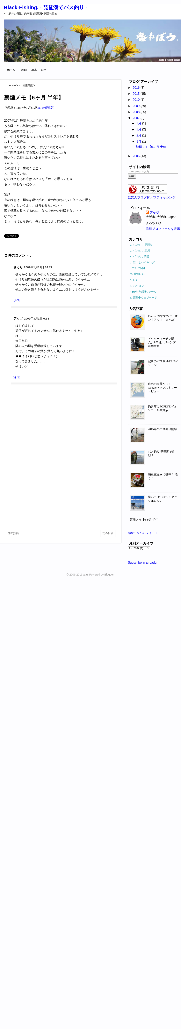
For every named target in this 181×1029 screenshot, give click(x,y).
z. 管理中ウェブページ (143, 297)
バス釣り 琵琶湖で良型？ (161, 453)
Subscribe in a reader (142, 562)
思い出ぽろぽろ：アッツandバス (162, 498)
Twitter (23, 69)
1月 (139, 141)
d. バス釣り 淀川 (140, 250)
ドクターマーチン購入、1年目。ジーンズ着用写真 (162, 342)
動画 (43, 69)
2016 (137, 87)
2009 (137, 106)
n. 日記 (134, 280)
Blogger (108, 574)
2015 (137, 93)
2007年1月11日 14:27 (38, 267)
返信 (16, 300)
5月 (139, 129)
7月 (139, 123)
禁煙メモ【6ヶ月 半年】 (152, 147)
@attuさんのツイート (143, 533)
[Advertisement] (60, 495)
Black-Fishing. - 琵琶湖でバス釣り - (45, 7)
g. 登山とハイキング (142, 262)
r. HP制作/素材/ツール (143, 291)
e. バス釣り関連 (139, 256)
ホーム (11, 69)
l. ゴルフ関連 (138, 268)
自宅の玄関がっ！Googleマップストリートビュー (162, 387)
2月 (139, 135)
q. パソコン (137, 285)
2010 (137, 99)
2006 (137, 156)
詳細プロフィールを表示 (163, 228)
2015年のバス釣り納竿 (162, 429)
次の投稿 (107, 533)
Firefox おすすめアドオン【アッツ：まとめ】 (163, 317)
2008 (137, 112)
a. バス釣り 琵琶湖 (141, 244)
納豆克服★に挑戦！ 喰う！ (163, 476)
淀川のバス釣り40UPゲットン (163, 363)
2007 (137, 118)
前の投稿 (13, 533)
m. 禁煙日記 (45, 107)
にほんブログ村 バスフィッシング (151, 197)
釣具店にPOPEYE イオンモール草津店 (162, 408)
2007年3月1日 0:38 (36, 318)
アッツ (154, 212)
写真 (34, 69)
